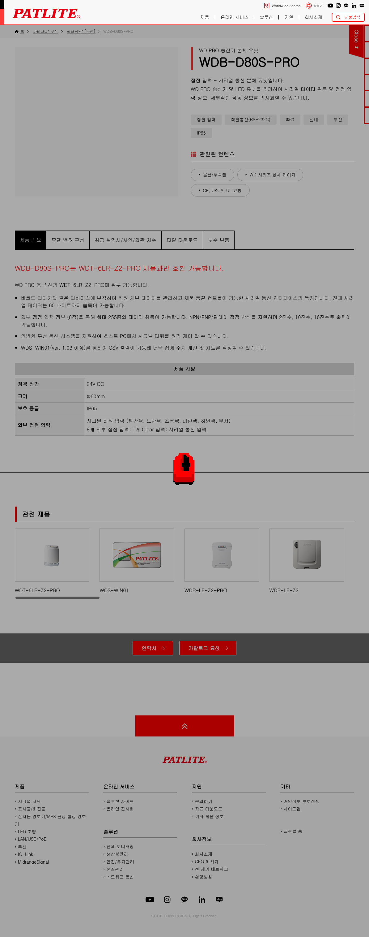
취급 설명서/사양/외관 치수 (125, 240)
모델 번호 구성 (67, 240)
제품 (204, 17)
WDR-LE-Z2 (306, 561)
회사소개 (313, 17)
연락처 (149, 648)
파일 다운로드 (182, 240)
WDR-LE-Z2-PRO (221, 561)
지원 (288, 17)
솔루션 (266, 17)
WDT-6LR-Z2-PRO (52, 561)
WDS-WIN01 (137, 561)
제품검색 (352, 17)
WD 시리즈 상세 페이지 (272, 174)
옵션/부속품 (215, 174)
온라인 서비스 (234, 17)
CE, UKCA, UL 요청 (222, 190)
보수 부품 (218, 240)
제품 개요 (30, 239)
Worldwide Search (286, 5)
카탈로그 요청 (203, 648)
